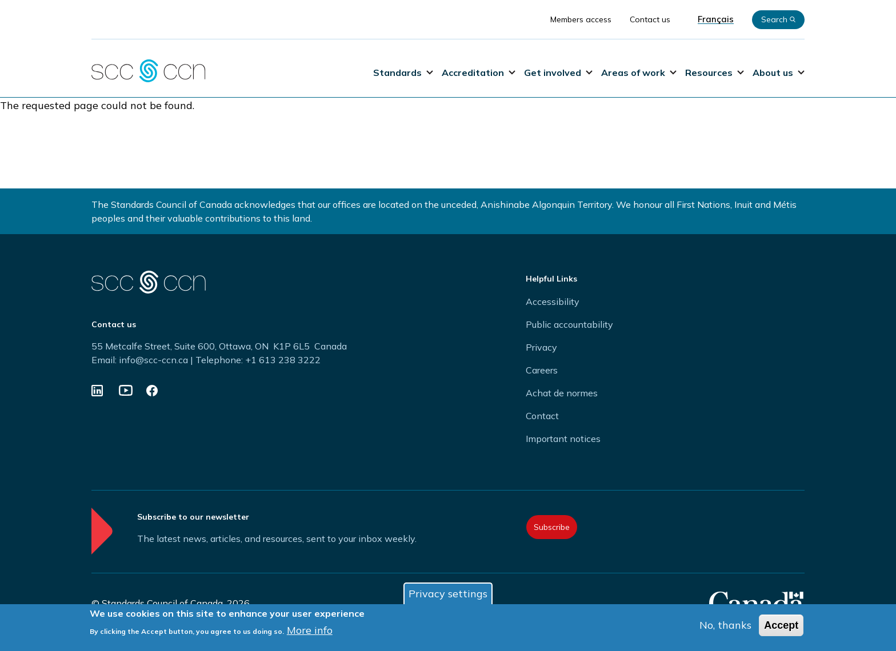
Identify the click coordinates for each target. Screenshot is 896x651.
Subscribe (552, 527)
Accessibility (552, 301)
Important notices (563, 438)
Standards (403, 72)
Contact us (650, 19)
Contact (542, 415)
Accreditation (478, 72)
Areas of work (639, 72)
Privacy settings (448, 593)
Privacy (541, 347)
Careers (542, 370)
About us (779, 72)
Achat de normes (562, 393)
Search (778, 19)
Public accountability (569, 324)
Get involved (558, 72)
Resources (714, 72)
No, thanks (725, 625)
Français (716, 19)
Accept (781, 625)
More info (310, 630)
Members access (580, 19)
